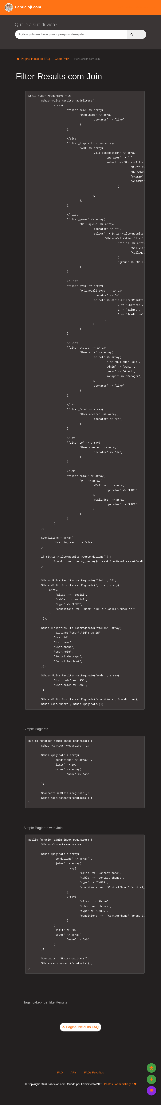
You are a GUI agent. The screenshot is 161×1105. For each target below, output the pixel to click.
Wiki (27, 7)
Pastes (108, 1084)
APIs (129, 7)
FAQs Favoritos (145, 7)
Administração (125, 1084)
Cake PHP (62, 58)
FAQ (120, 7)
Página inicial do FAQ (33, 58)
